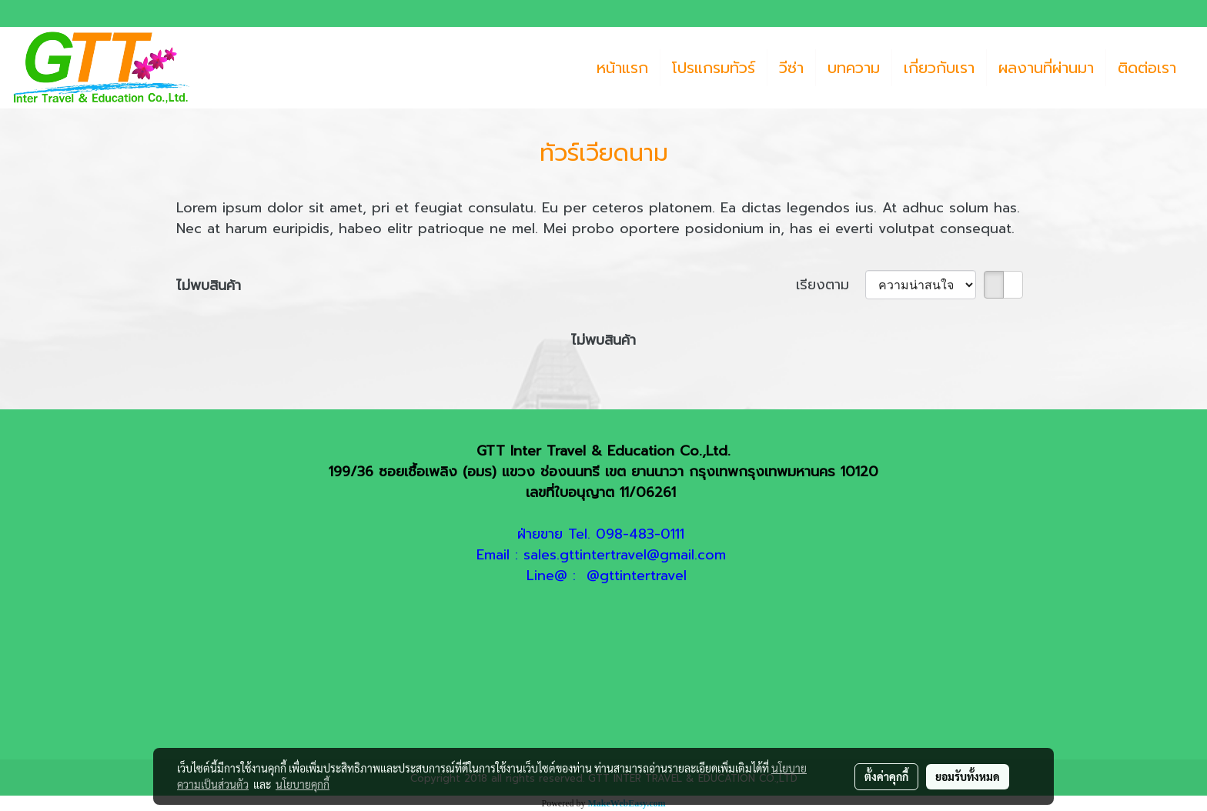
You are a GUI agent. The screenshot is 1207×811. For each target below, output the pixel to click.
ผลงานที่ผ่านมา (1046, 67)
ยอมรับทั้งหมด (967, 776)
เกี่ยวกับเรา (939, 67)
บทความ (854, 67)
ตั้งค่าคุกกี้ (886, 776)
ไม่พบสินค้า (208, 285)
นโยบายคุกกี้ (302, 784)
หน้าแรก (622, 67)
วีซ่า (791, 67)
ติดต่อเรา (1147, 67)
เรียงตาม (830, 285)
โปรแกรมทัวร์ (713, 67)
